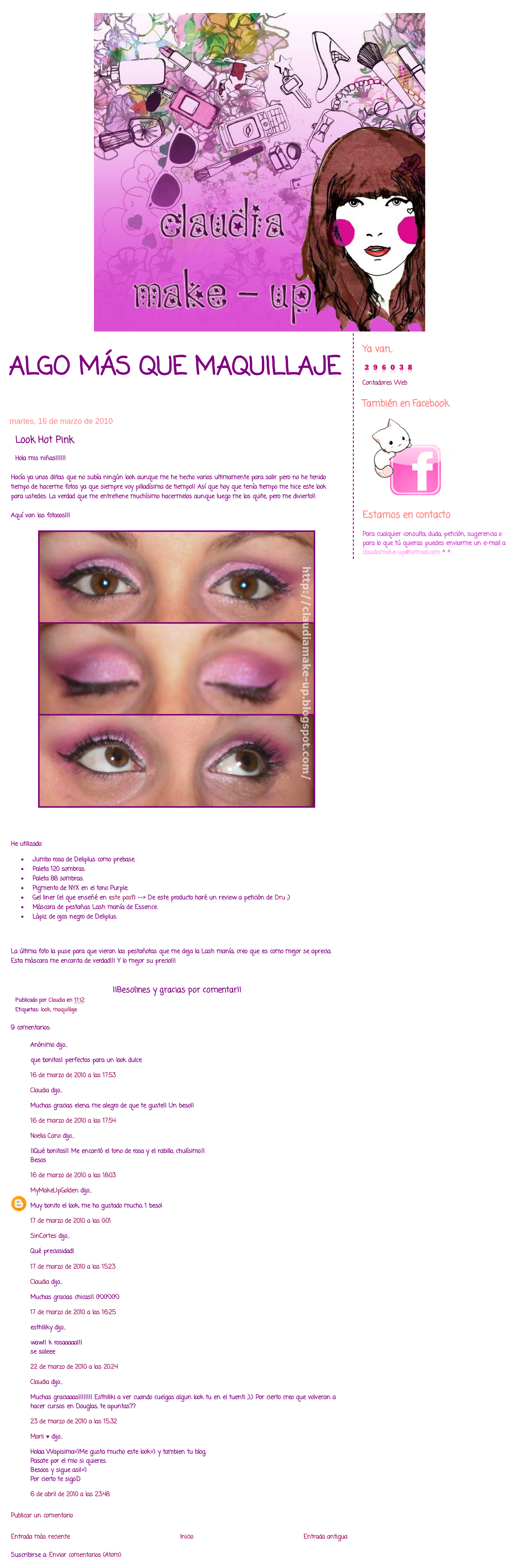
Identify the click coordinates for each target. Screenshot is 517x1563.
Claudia (39, 1090)
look (45, 1010)
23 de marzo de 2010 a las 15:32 (73, 1422)
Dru (278, 898)
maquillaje (65, 1010)
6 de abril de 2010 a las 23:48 (70, 1494)
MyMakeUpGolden (54, 1191)
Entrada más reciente (40, 1537)
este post (121, 898)
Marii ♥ (39, 1437)
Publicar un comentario (42, 1516)
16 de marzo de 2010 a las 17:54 (73, 1121)
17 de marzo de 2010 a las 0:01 (70, 1221)
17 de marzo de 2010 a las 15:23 (72, 1267)
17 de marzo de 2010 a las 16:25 (73, 1312)
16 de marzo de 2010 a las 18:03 (73, 1175)
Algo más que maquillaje (174, 368)
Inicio (186, 1537)
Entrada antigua (325, 1537)
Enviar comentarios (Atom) (85, 1555)
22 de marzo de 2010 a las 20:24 (74, 1367)
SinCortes (43, 1236)
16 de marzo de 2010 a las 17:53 (73, 1075)
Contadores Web (384, 383)
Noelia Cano (45, 1136)
